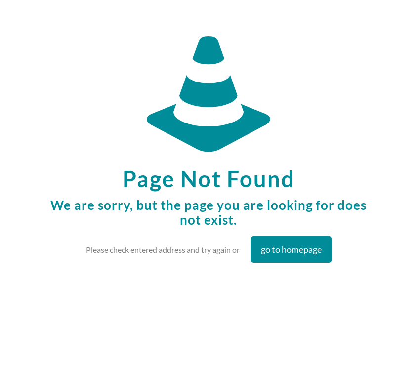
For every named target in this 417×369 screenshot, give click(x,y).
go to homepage (291, 249)
